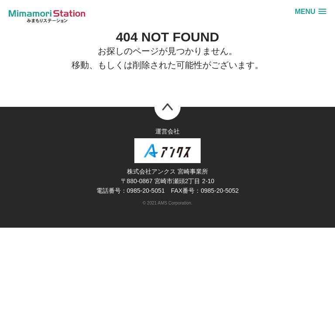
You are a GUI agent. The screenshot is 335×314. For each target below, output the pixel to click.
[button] (311, 11)
